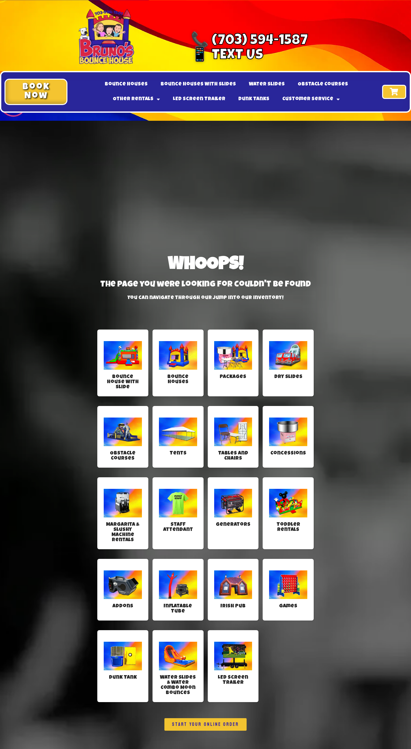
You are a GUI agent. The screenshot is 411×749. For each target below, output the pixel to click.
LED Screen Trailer (199, 99)
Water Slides (267, 84)
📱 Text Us (227, 55)
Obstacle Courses (323, 84)
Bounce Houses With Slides (198, 84)
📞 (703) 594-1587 (249, 41)
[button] (35, 92)
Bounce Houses (126, 84)
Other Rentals (136, 99)
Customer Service (311, 99)
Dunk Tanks (253, 99)
